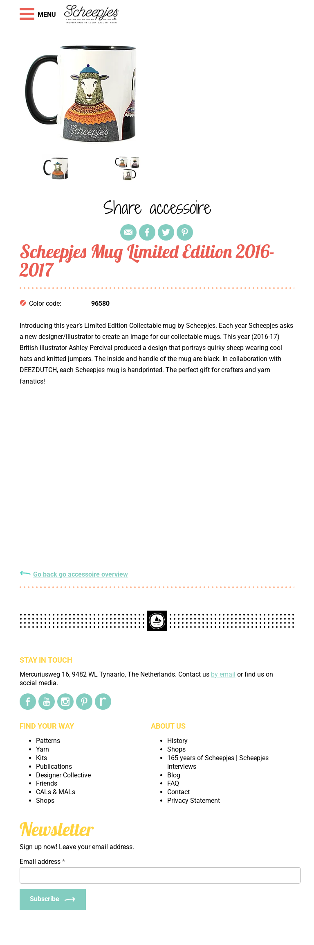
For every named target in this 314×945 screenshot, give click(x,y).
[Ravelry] (103, 701)
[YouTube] (46, 701)
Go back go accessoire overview (80, 574)
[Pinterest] (84, 701)
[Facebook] (28, 701)
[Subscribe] (53, 899)
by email (223, 674)
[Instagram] (65, 701)
